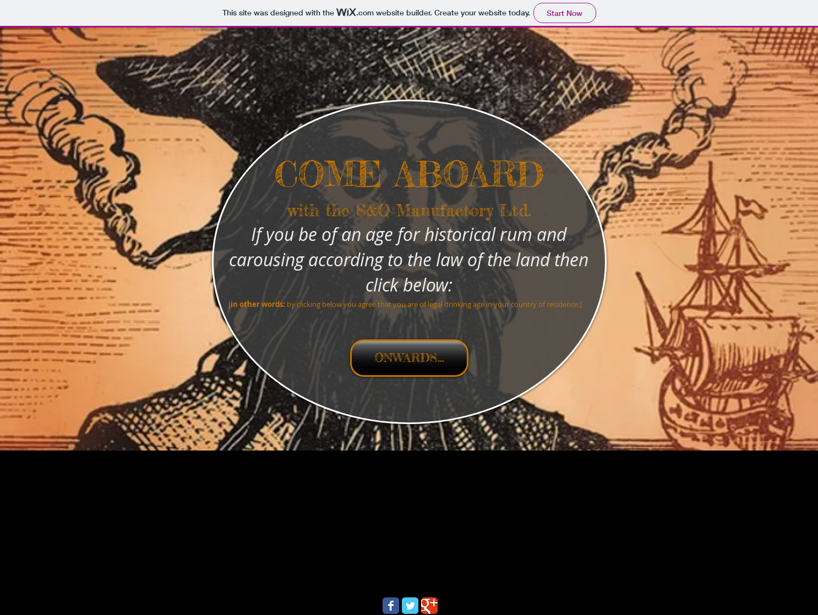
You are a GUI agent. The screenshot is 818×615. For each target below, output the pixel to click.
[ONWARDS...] (409, 358)
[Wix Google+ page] (429, 605)
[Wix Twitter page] (410, 605)
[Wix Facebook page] (391, 605)
